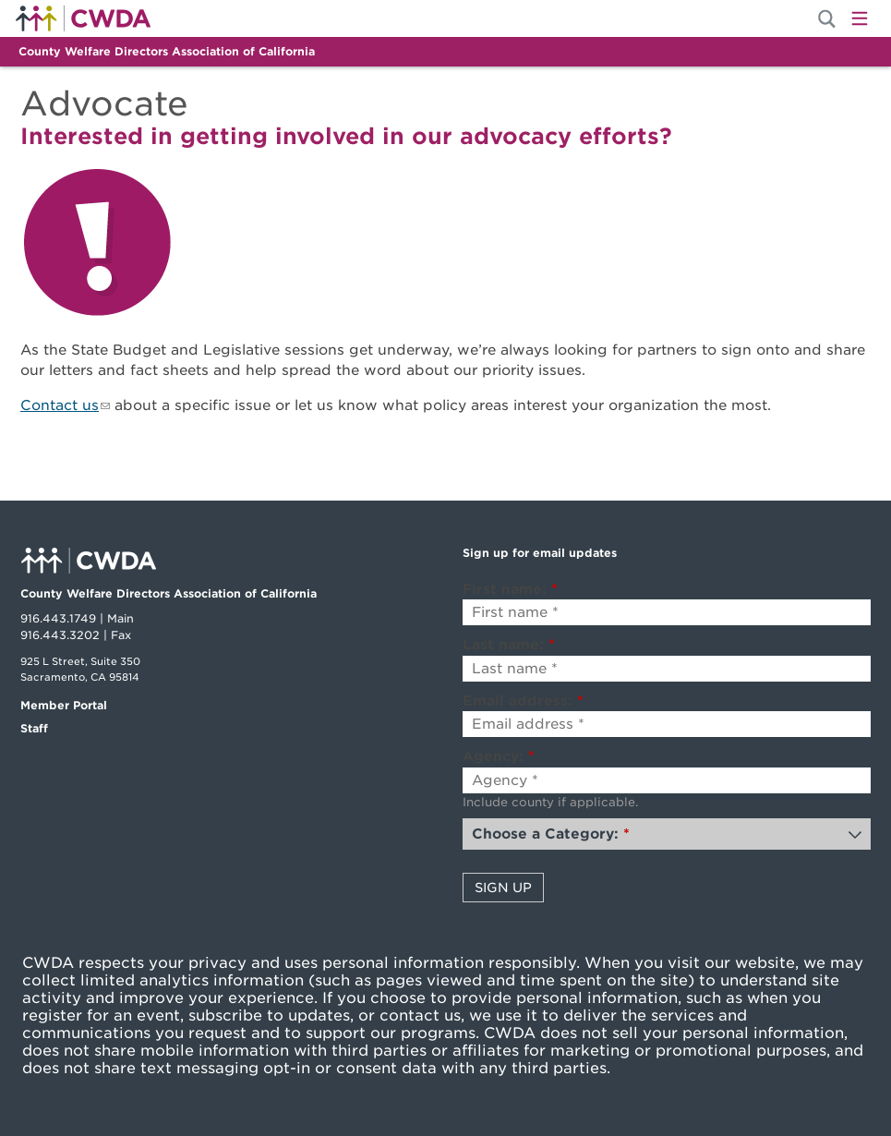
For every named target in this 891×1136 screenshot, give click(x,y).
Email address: (523, 701)
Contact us (59, 405)
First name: (510, 589)
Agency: (499, 756)
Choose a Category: (551, 834)
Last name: (509, 644)
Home (83, 18)
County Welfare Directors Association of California (166, 51)
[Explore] (445, 245)
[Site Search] (827, 19)
